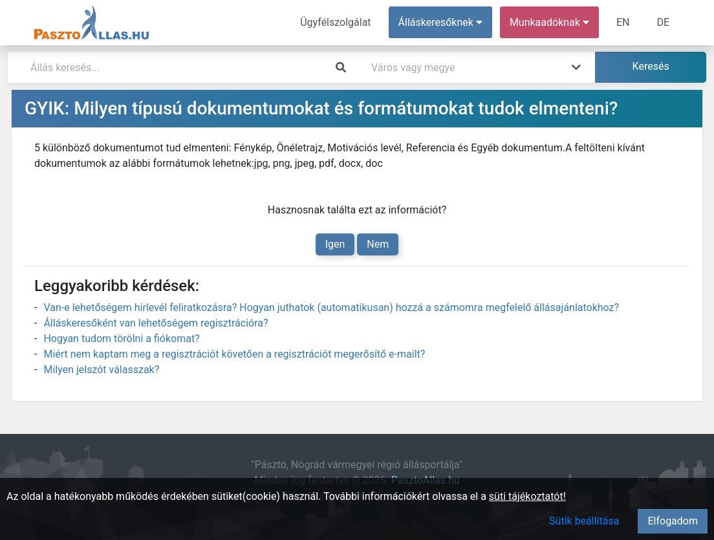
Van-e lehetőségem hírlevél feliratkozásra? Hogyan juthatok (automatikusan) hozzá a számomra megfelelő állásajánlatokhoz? (331, 307)
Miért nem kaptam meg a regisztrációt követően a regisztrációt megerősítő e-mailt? (234, 354)
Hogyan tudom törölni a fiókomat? (121, 338)
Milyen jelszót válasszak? (101, 369)
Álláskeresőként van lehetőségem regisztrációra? (155, 323)
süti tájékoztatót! (527, 496)
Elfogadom (672, 521)
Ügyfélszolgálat (335, 22)
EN (623, 22)
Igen (335, 244)
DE (662, 22)
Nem (378, 244)
